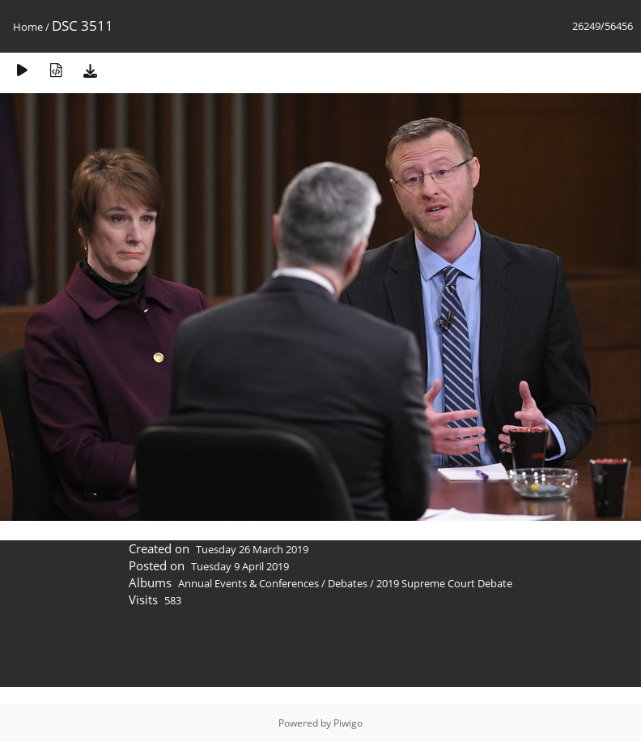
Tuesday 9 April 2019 (240, 566)
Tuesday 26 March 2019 (252, 549)
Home (28, 26)
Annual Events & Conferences (248, 583)
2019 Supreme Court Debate (444, 583)
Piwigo (348, 723)
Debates (347, 583)
